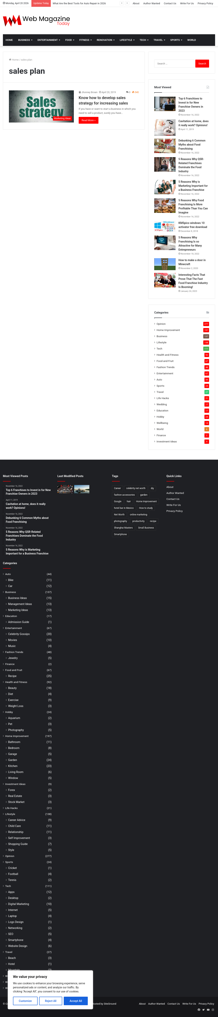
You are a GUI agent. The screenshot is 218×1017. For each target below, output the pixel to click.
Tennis (12, 880)
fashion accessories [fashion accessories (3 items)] (124, 495)
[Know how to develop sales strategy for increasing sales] (41, 106)
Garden (12, 760)
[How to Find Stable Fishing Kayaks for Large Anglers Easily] (81, 489)
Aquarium (14, 718)
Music (12, 646)
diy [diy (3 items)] (152, 488)
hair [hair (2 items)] (129, 501)
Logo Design (16, 922)
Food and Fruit (165, 360)
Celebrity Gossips (19, 634)
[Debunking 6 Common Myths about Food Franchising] (165, 146)
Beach (12, 958)
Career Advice (16, 820)
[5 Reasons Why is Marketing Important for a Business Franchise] (165, 187)
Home (9, 40)
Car (10, 586)
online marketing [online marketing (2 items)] (138, 514)
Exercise (13, 700)
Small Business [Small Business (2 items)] (146, 527)
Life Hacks (163, 398)
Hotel (11, 964)
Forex (11, 790)
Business (24, 40)
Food (68, 40)
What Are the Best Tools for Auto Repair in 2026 (79, 3)
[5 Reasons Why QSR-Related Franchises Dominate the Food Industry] (165, 164)
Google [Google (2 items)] (117, 501)
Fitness (84, 40)
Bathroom (14, 742)
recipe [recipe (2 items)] (153, 521)
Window (13, 778)
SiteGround (110, 1003)
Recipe (12, 676)
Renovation (104, 40)
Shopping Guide (18, 844)
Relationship (15, 832)
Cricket (12, 868)
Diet (10, 694)
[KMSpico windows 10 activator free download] (165, 226)
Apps (11, 892)
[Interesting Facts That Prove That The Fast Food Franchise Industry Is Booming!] (165, 280)
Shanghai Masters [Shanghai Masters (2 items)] (123, 527)
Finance (161, 435)
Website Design (17, 946)
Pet (10, 724)
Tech (143, 40)
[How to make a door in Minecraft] (165, 264)
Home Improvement (168, 330)
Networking (15, 928)
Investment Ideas (167, 441)
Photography (16, 730)
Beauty (12, 688)
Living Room (15, 772)
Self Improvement (19, 838)
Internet (13, 910)
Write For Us (187, 3)
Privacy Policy (205, 3)
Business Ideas (17, 598)
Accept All (76, 1000)
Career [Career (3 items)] (117, 488)
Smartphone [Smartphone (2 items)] (120, 534)
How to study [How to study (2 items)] (146, 508)
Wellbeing (162, 422)
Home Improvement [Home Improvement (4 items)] (146, 501)
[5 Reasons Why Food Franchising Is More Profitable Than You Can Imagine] (165, 205)
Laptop (12, 916)
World (191, 40)
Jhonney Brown (89, 92)
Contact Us (170, 3)
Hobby (160, 416)
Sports (175, 40)
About (136, 3)
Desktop (13, 898)
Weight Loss (15, 706)
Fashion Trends (166, 367)
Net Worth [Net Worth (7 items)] (119, 514)
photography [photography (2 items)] (120, 521)
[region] (50, 989)
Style (11, 850)
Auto (159, 379)
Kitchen (12, 766)
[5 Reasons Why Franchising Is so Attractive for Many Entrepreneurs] (165, 243)
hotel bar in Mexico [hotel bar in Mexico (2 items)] (124, 508)
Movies (12, 640)
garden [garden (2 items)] (143, 495)
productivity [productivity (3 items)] (138, 521)
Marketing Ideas (18, 610)
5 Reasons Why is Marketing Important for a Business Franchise (193, 185)
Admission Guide (18, 622)
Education (162, 410)
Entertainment (48, 40)
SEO (10, 934)
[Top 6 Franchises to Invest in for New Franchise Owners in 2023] (165, 104)
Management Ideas (20, 604)
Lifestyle (126, 40)
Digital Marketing (18, 904)
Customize (25, 1000)
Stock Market (16, 802)
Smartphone (15, 940)
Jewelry (13, 658)
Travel (158, 40)
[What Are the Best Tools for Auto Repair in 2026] (64, 489)
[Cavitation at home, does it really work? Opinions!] (165, 127)
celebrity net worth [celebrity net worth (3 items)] (136, 488)
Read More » (89, 120)
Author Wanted (151, 3)
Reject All (50, 1000)
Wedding (162, 404)
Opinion (161, 323)
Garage (12, 754)
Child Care (14, 826)
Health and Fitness (167, 354)
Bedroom (13, 748)
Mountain (14, 970)
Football (13, 874)
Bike (10, 580)
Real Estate (15, 796)
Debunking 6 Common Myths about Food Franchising (191, 144)
